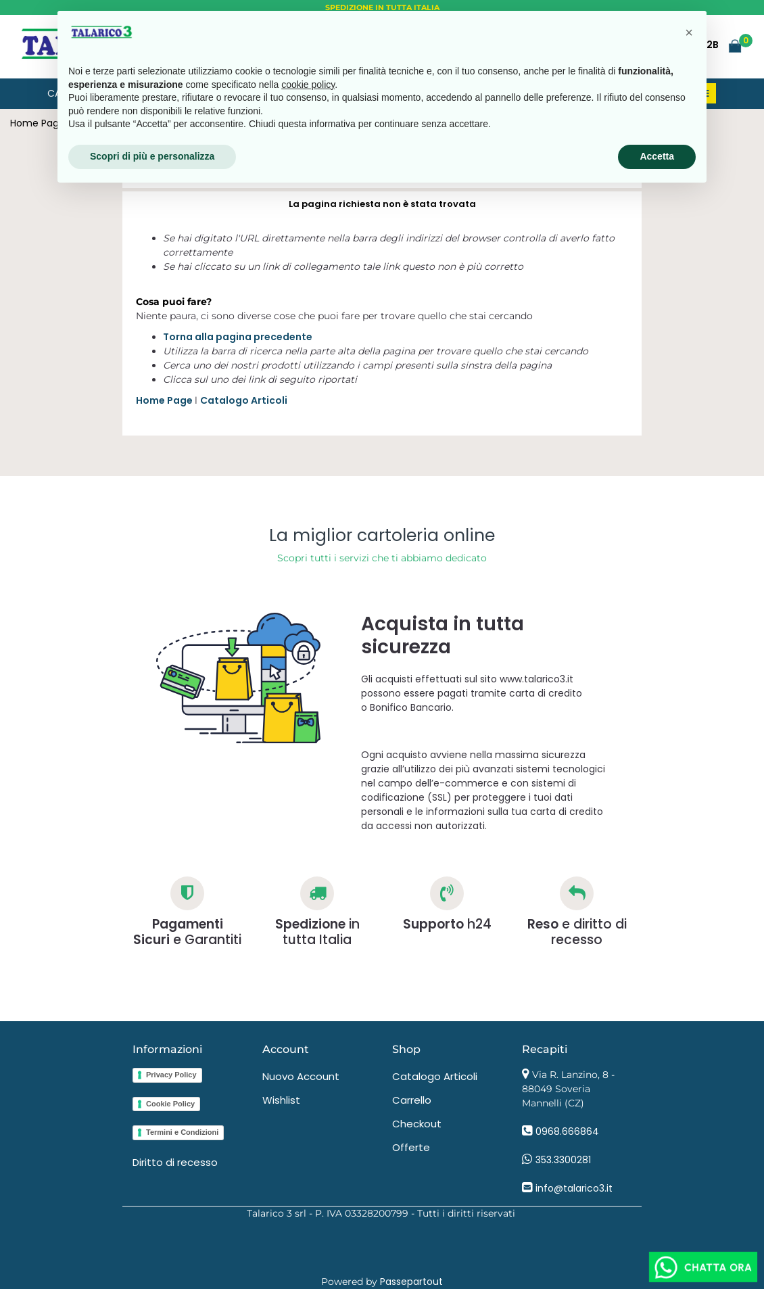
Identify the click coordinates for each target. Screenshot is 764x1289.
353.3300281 (563, 1160)
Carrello (411, 1100)
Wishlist (281, 1100)
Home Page (37, 123)
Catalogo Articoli (243, 400)
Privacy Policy (171, 1075)
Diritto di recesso (175, 1162)
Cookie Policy (170, 1104)
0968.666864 (567, 1131)
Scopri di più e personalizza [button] (152, 156)
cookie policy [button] (308, 84)
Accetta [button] (657, 156)
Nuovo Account (300, 1076)
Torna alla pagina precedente (237, 337)
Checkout (416, 1124)
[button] (734, 45)
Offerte (411, 1147)
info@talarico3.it (574, 1188)
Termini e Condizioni (182, 1132)
